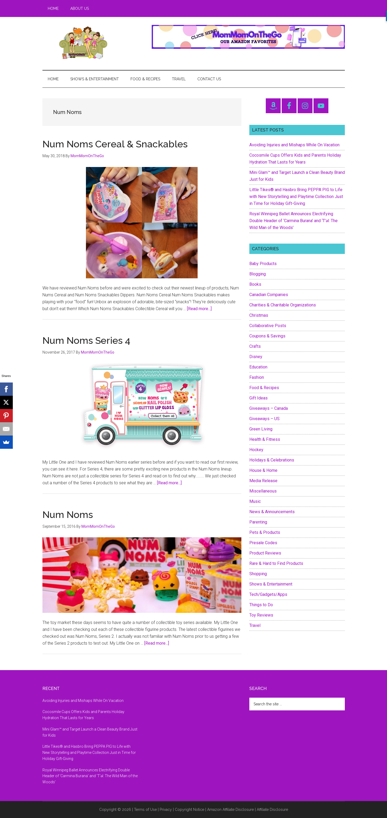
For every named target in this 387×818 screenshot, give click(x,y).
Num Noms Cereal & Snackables (115, 143)
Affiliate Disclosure (272, 809)
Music (255, 501)
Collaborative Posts (267, 325)
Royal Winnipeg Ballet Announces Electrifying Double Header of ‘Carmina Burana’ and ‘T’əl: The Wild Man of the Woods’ (293, 220)
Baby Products (263, 263)
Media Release (263, 480)
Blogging (257, 273)
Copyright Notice (189, 809)
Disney (255, 356)
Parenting (258, 522)
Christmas (258, 315)
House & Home (263, 470)
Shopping (258, 573)
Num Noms (67, 514)
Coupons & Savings (267, 335)
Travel (254, 625)
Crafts (255, 346)
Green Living (260, 429)
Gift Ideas (258, 398)
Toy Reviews (261, 615)
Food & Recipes (264, 387)
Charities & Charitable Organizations (282, 304)
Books (255, 284)
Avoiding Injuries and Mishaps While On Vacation (294, 144)
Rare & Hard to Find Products (276, 563)
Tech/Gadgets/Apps (268, 594)
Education (258, 367)
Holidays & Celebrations (271, 460)
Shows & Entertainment (270, 584)
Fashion (256, 377)
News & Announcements (272, 511)
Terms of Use (145, 809)
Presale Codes (263, 542)
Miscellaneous (263, 491)
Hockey (256, 449)
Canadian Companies (268, 294)
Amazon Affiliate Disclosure (230, 809)
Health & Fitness (264, 439)
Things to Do (261, 604)
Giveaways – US (264, 418)
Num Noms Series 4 (86, 340)
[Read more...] (199, 308)
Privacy (166, 809)
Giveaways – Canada (268, 408)
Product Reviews (265, 553)
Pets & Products (264, 532)
